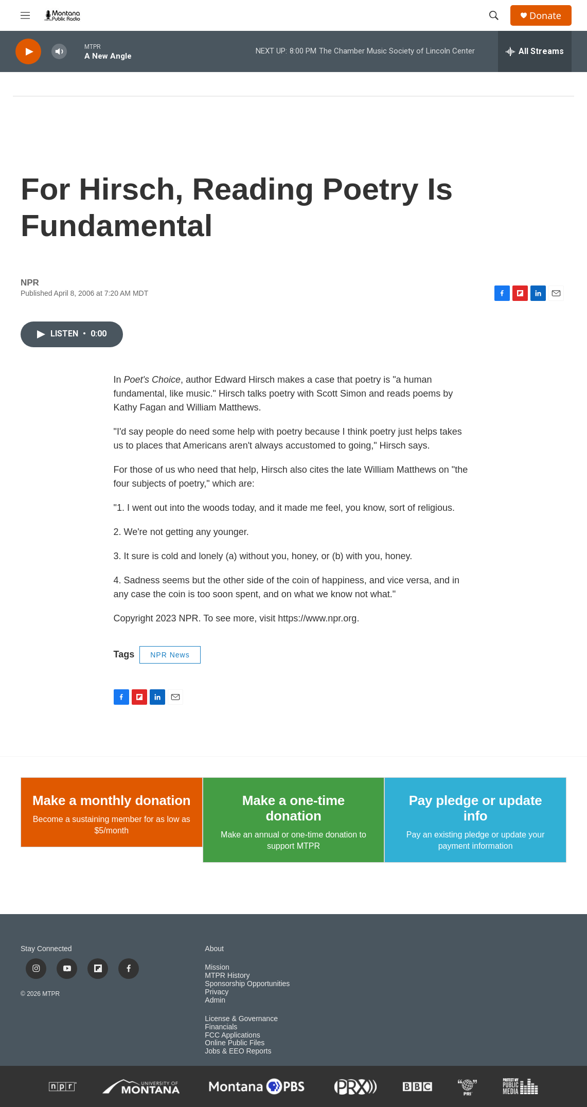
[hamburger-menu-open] (25, 15)
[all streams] (535, 51)
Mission (217, 967)
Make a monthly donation (111, 800)
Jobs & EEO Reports (238, 1051)
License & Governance (241, 1019)
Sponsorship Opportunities (247, 984)
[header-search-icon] (494, 15)
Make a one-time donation (293, 808)
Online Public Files (234, 1043)
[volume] (59, 51)
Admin (215, 1000)
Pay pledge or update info (475, 808)
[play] (28, 52)
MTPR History (227, 975)
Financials (221, 1027)
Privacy (216, 992)
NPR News (169, 655)
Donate (545, 15)
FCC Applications (232, 1035)
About (214, 949)
